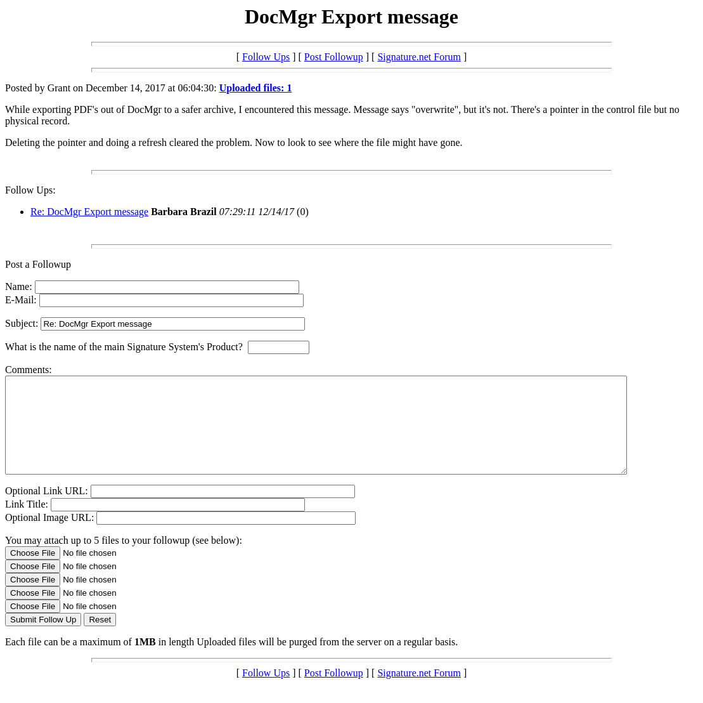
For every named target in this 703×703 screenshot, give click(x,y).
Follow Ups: (30, 190)
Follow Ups (266, 56)
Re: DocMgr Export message (89, 211)
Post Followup (333, 56)
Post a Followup (38, 264)
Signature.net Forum (419, 56)
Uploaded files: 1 (255, 87)
